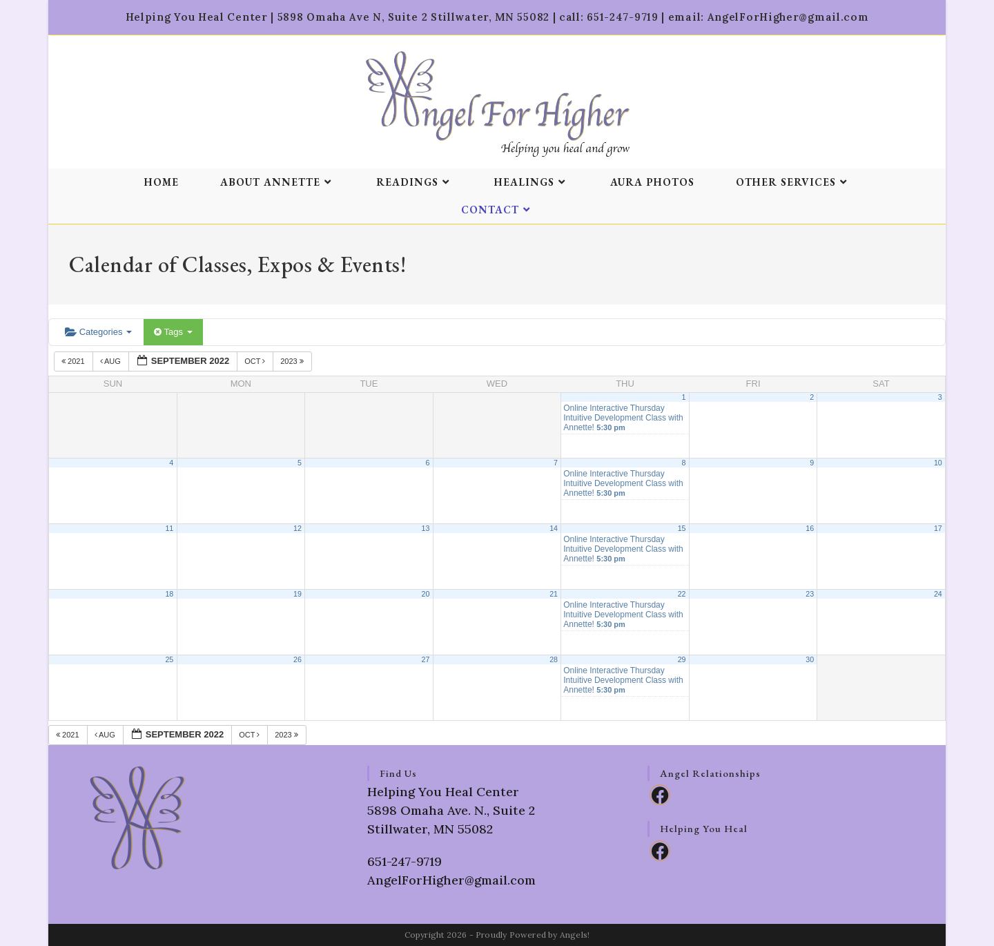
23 (810, 594)
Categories (98, 332)
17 (938, 528)
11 (169, 528)
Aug (111, 361)
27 (426, 659)
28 (553, 659)
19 (297, 594)
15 (682, 528)
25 (169, 659)
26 (297, 659)
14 (553, 528)
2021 (74, 361)
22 (682, 594)
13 (426, 528)
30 (810, 659)
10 (938, 462)
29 (682, 659)
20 (426, 594)
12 (297, 528)
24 (938, 594)
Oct (255, 361)
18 (169, 594)
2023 (293, 361)
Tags (173, 332)
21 (553, 594)
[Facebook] (660, 794)
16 (810, 528)
